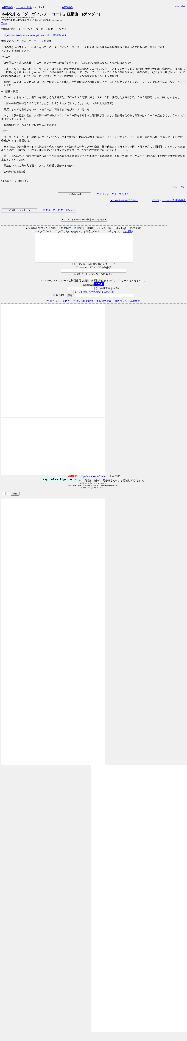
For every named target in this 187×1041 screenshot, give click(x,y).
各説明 (128, 231)
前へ (183, 6)
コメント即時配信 (83, 306)
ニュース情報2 (24, 7)
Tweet (4, 23)
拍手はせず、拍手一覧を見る (113, 194)
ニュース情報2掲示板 (174, 200)
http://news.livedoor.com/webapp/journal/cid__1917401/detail (35, 35)
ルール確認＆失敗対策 (101, 297)
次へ (177, 6)
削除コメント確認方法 (127, 306)
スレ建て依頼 (104, 306)
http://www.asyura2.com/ (93, 481)
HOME (155, 200)
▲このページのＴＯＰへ (124, 200)
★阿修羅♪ (7, 7)
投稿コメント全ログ (58, 306)
